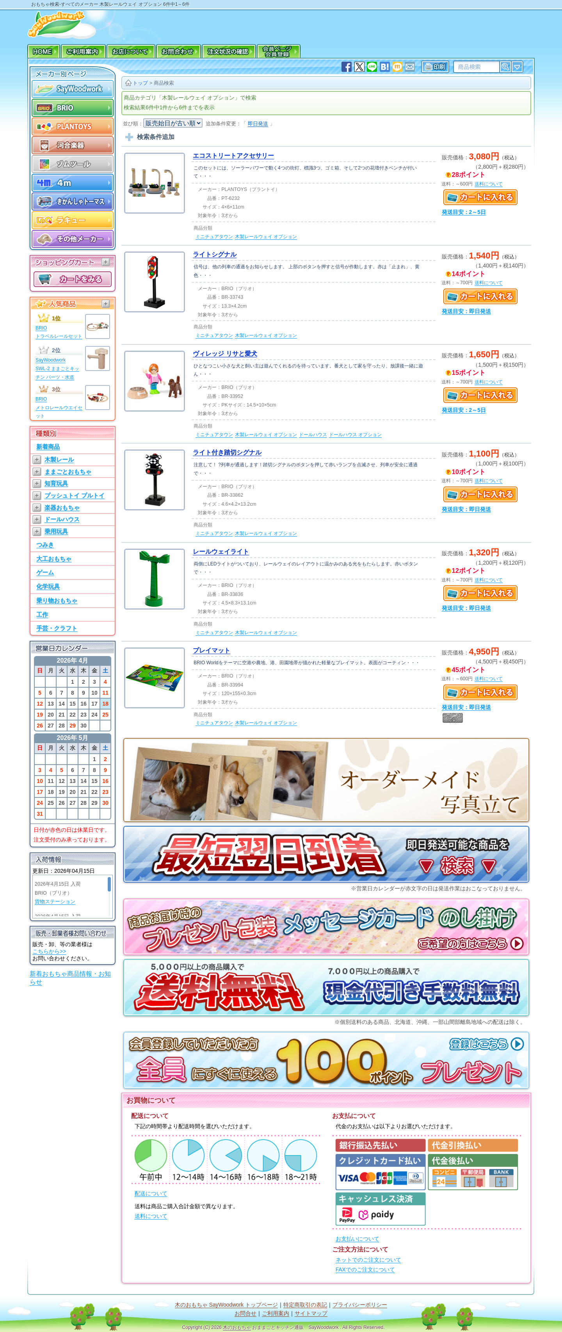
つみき (45, 544)
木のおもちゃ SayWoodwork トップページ (226, 1305)
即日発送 (258, 124)
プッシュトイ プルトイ (74, 495)
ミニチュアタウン (214, 236)
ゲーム (45, 572)
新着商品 (48, 446)
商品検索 (164, 83)
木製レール (59, 459)
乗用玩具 (56, 531)
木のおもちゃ (237, 1327)
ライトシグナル (215, 254)
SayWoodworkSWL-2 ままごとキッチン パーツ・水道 (57, 368)
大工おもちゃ (53, 558)
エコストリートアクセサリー (233, 155)
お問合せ (245, 1313)
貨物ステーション (55, 901)
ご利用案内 (275, 1313)
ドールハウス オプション (355, 434)
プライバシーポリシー (360, 1305)
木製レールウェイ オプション (266, 236)
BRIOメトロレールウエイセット (59, 407)
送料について (151, 1216)
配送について (151, 1193)
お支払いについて (357, 1239)
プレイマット (211, 650)
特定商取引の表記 (305, 1305)
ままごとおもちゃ (67, 471)
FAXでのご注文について (365, 1270)
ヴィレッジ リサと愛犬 (225, 353)
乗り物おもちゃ (56, 600)
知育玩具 (56, 483)
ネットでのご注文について (368, 1260)
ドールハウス (62, 519)
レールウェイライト (221, 551)
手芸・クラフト (56, 628)
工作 (42, 614)
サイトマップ (311, 1313)
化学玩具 (48, 586)
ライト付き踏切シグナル (227, 452)
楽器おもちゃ (62, 507)
